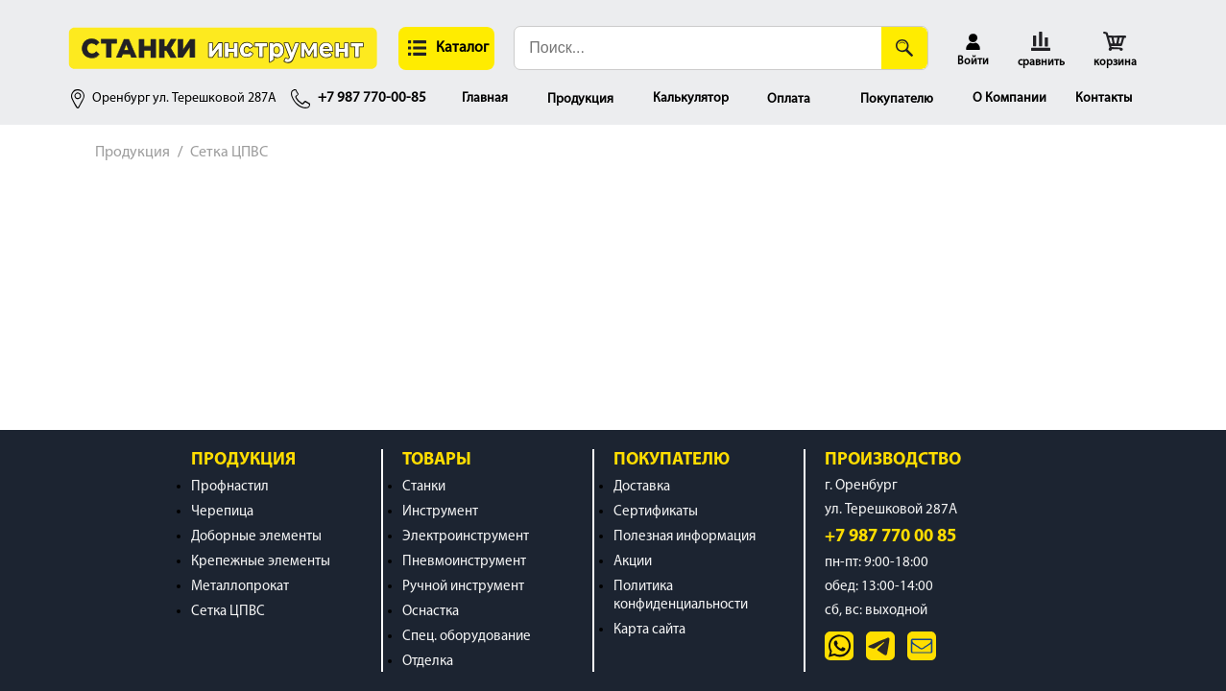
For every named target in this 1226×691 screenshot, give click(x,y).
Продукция (580, 99)
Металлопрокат (240, 587)
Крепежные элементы (260, 562)
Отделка (427, 662)
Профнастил (230, 487)
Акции (632, 562)
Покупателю (896, 99)
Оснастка (430, 612)
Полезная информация (684, 537)
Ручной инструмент (463, 587)
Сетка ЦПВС (229, 152)
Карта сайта (649, 630)
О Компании (1009, 98)
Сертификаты (655, 512)
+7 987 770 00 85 (890, 537)
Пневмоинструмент (464, 562)
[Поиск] (904, 48)
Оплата (788, 99)
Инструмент (440, 512)
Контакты (1103, 98)
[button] (446, 48)
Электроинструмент (465, 537)
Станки (423, 487)
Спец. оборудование (466, 637)
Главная (485, 98)
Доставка (641, 487)
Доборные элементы (256, 537)
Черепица (222, 512)
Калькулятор (691, 98)
